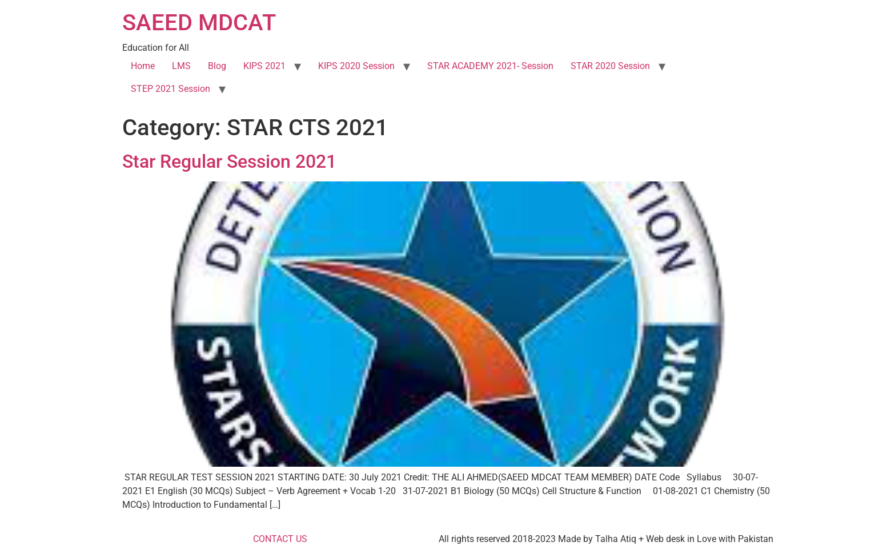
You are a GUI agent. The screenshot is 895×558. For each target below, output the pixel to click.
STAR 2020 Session (610, 65)
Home (143, 65)
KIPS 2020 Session (356, 65)
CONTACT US (280, 538)
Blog (217, 65)
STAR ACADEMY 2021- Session (490, 65)
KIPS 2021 (264, 65)
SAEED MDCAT (199, 22)
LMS (181, 65)
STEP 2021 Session (170, 88)
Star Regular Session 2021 (229, 161)
